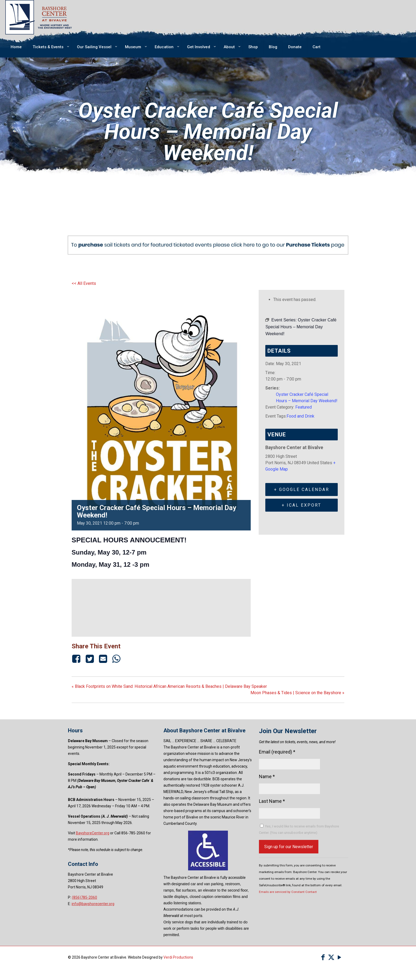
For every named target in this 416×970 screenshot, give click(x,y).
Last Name (272, 801)
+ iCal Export (301, 505)
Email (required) (277, 752)
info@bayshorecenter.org (93, 904)
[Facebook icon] (323, 957)
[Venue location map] (161, 607)
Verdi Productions (178, 957)
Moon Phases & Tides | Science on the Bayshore (297, 692)
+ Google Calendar (301, 489)
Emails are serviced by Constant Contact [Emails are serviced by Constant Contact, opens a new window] (288, 892)
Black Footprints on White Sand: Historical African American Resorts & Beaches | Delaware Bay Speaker (169, 686)
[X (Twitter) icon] (331, 957)
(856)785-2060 (84, 897)
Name (267, 776)
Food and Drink (300, 416)
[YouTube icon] (339, 957)
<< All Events (84, 283)
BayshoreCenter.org (92, 833)
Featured (303, 407)
